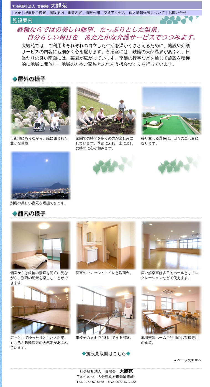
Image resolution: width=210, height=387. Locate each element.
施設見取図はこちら (106, 353)
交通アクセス (114, 13)
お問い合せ (177, 13)
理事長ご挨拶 (35, 13)
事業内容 (75, 13)
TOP (17, 13)
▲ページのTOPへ (187, 360)
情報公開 (93, 13)
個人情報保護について (147, 13)
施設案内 (57, 13)
